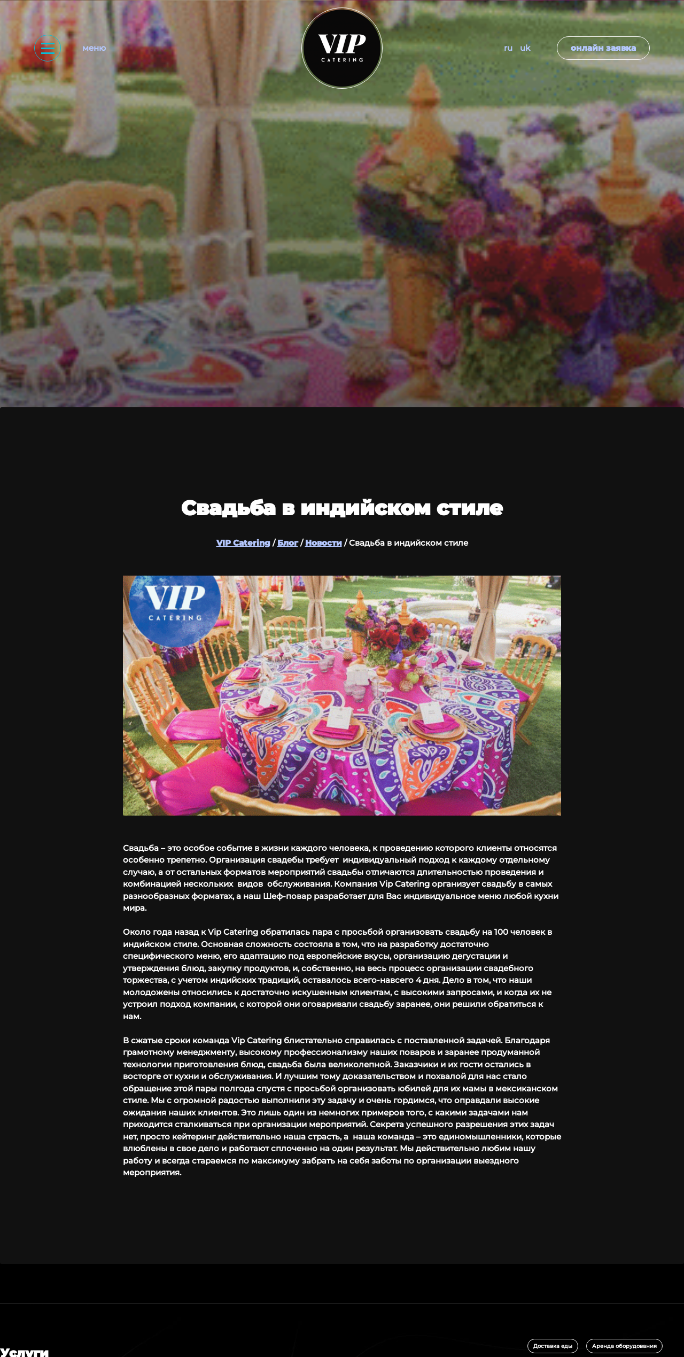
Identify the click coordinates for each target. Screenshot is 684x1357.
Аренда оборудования (624, 1346)
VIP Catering (243, 543)
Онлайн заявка (603, 48)
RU (508, 48)
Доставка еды (552, 1346)
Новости (323, 543)
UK (525, 48)
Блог (287, 543)
